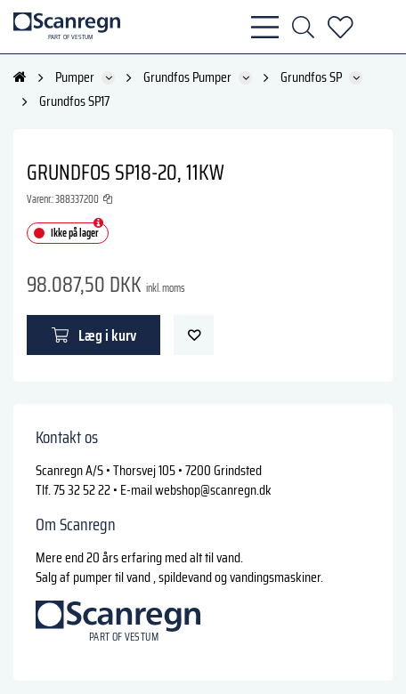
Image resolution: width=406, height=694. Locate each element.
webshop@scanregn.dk (213, 490)
